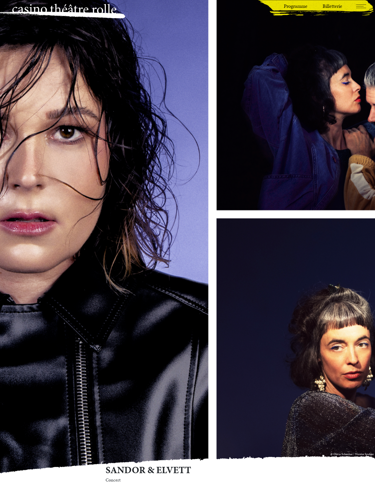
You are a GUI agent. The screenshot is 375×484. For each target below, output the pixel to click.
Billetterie (332, 6)
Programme (295, 6)
